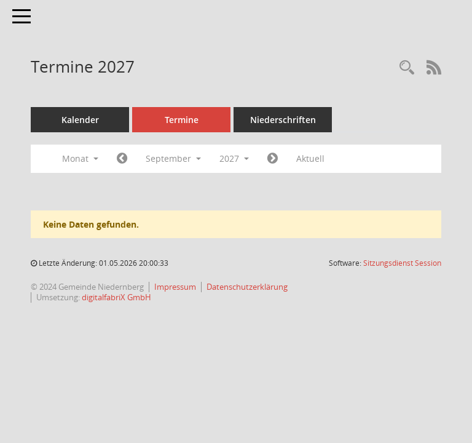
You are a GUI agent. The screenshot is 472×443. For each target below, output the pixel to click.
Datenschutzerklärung (247, 286)
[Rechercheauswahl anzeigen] (406, 68)
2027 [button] (234, 158)
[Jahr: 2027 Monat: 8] (122, 159)
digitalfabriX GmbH (116, 297)
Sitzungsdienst (402, 263)
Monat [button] (80, 158)
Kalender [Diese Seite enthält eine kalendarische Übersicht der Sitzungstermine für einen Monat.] (80, 120)
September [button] (173, 158)
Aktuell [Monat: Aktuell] (310, 158)
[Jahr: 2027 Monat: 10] (272, 159)
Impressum (175, 286)
